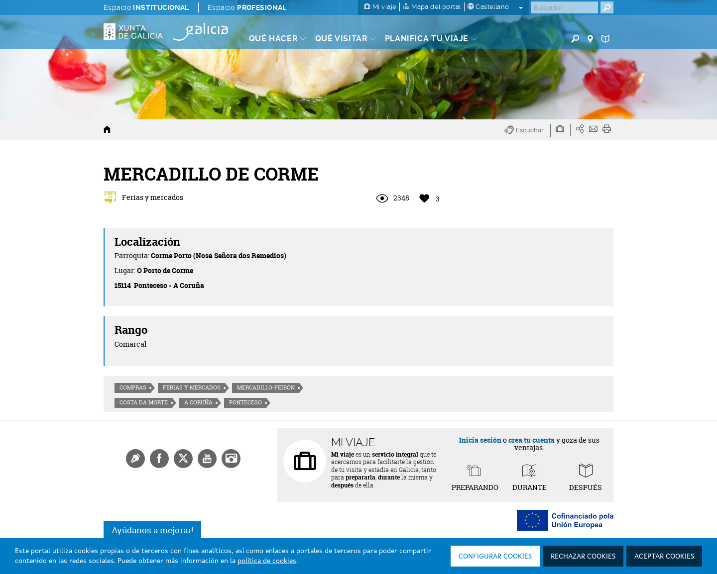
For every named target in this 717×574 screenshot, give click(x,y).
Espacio (146, 7)
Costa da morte (144, 402)
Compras (133, 387)
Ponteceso (245, 402)
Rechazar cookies (583, 556)
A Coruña (198, 402)
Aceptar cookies (664, 556)
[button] (527, 130)
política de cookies (267, 561)
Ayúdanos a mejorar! (152, 530)
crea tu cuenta (531, 440)
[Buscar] (564, 7)
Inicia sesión (480, 440)
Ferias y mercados (192, 387)
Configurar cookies (495, 556)
